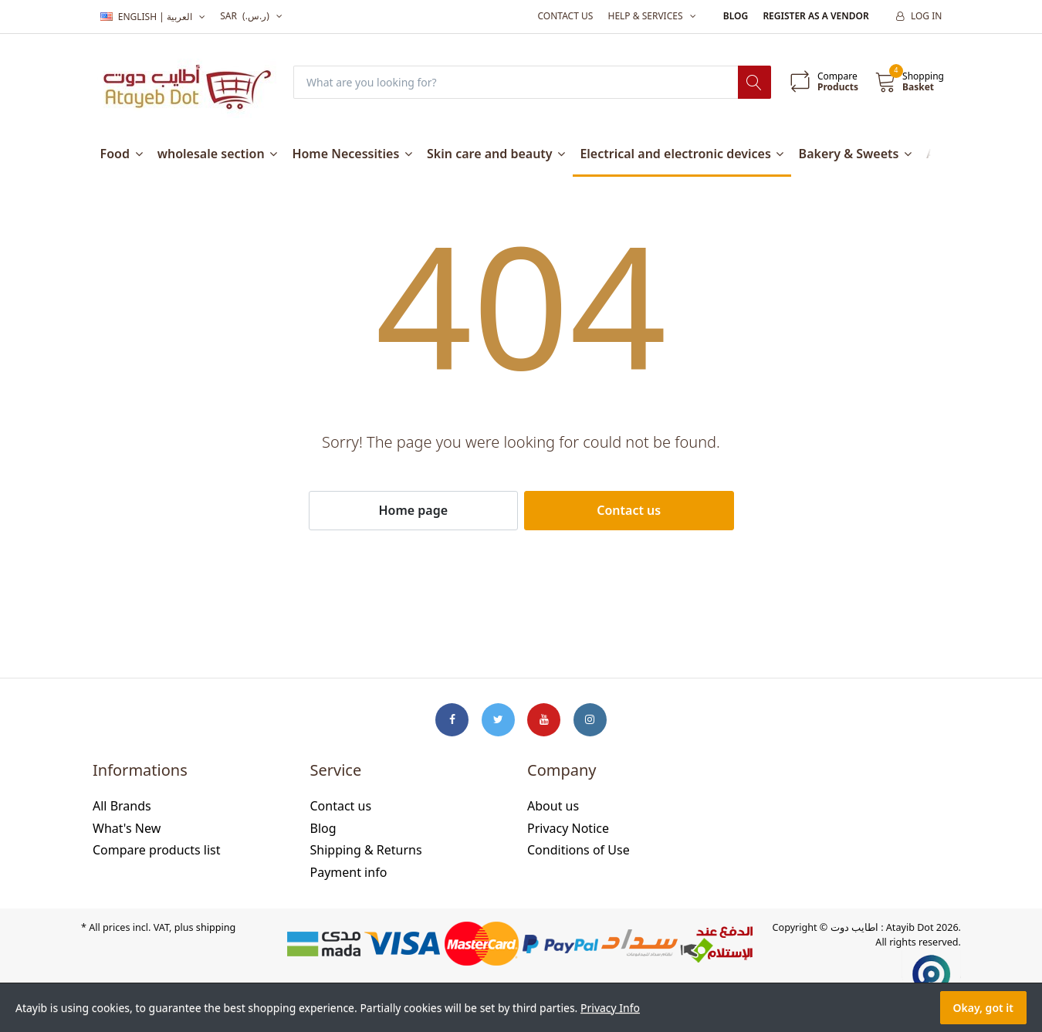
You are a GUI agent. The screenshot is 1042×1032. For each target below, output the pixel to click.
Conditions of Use (578, 849)
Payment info (348, 872)
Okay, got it (983, 1007)
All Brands (122, 805)
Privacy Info (610, 1007)
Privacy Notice (568, 828)
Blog (735, 15)
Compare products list (157, 849)
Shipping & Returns (366, 849)
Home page (413, 510)
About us (553, 805)
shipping (215, 927)
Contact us (565, 15)
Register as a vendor (815, 15)
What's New (127, 828)
